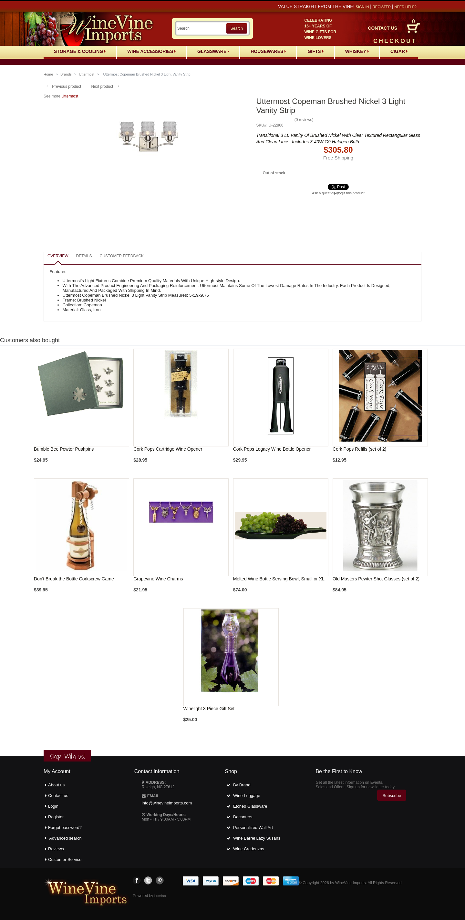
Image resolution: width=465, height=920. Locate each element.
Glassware (213, 51)
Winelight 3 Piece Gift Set (209, 708)
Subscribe (391, 795)
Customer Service (64, 859)
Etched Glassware (250, 806)
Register (382, 7)
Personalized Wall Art (253, 827)
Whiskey (357, 51)
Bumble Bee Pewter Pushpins (64, 449)
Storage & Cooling (80, 51)
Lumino (160, 896)
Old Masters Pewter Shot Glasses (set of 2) (376, 578)
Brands (66, 74)
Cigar (399, 51)
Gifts (315, 51)
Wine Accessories (151, 51)
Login (53, 806)
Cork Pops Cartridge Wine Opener (167, 449)
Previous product (63, 86)
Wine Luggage (246, 795)
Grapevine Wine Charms (158, 578)
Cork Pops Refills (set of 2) (360, 449)
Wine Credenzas (248, 848)
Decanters (242, 816)
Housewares (268, 51)
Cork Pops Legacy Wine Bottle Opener (272, 449)
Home (48, 74)
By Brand (241, 784)
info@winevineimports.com (167, 803)
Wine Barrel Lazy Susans (256, 838)
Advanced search (65, 838)
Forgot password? (65, 827)
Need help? (406, 7)
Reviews (56, 848)
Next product (105, 86)
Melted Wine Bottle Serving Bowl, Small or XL (279, 578)
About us (56, 784)
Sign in (362, 7)
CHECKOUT (395, 41)
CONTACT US (382, 28)
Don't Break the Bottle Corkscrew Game (74, 578)
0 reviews (304, 120)
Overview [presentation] (57, 256)
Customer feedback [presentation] (122, 256)
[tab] (58, 256)
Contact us (58, 795)
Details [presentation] (84, 256)
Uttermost (86, 74)
